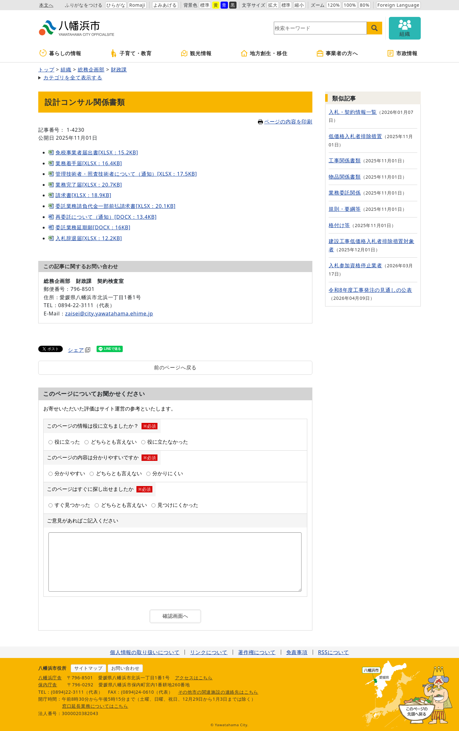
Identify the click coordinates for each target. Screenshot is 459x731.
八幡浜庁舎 (50, 678)
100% (350, 5)
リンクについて (209, 652)
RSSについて (333, 652)
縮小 (299, 5)
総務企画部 (91, 69)
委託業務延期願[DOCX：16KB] (92, 227)
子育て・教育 (131, 53)
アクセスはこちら (194, 678)
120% (333, 5)
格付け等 (339, 225)
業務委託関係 (345, 192)
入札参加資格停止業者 (355, 265)
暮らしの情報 (60, 53)
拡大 (273, 5)
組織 (66, 69)
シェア (79, 349)
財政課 (119, 69)
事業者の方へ (337, 53)
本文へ (46, 5)
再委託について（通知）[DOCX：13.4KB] (106, 216)
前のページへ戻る (175, 367)
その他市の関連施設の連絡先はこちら (218, 692)
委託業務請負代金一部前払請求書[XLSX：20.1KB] (115, 206)
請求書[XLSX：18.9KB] (83, 195)
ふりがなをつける (84, 5)
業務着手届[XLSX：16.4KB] (88, 163)
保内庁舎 (47, 685)
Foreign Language (398, 5)
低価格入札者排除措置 (355, 136)
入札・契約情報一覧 (353, 111)
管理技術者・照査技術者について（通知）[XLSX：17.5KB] (126, 173)
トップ (46, 69)
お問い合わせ (125, 668)
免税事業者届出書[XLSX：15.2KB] (96, 152)
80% (364, 5)
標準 (205, 5)
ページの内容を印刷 (285, 121)
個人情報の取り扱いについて (144, 652)
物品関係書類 (345, 176)
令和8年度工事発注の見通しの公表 (370, 289)
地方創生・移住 (264, 53)
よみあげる (165, 5)
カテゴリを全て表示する (72, 77)
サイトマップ (88, 668)
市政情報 (402, 53)
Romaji (137, 5)
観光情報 (195, 53)
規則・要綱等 (345, 208)
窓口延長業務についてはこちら (95, 706)
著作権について (257, 652)
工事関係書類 (345, 160)
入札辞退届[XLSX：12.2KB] (88, 238)
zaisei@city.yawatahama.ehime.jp (109, 313)
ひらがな (115, 5)
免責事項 (297, 652)
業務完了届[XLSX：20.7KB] (88, 184)
